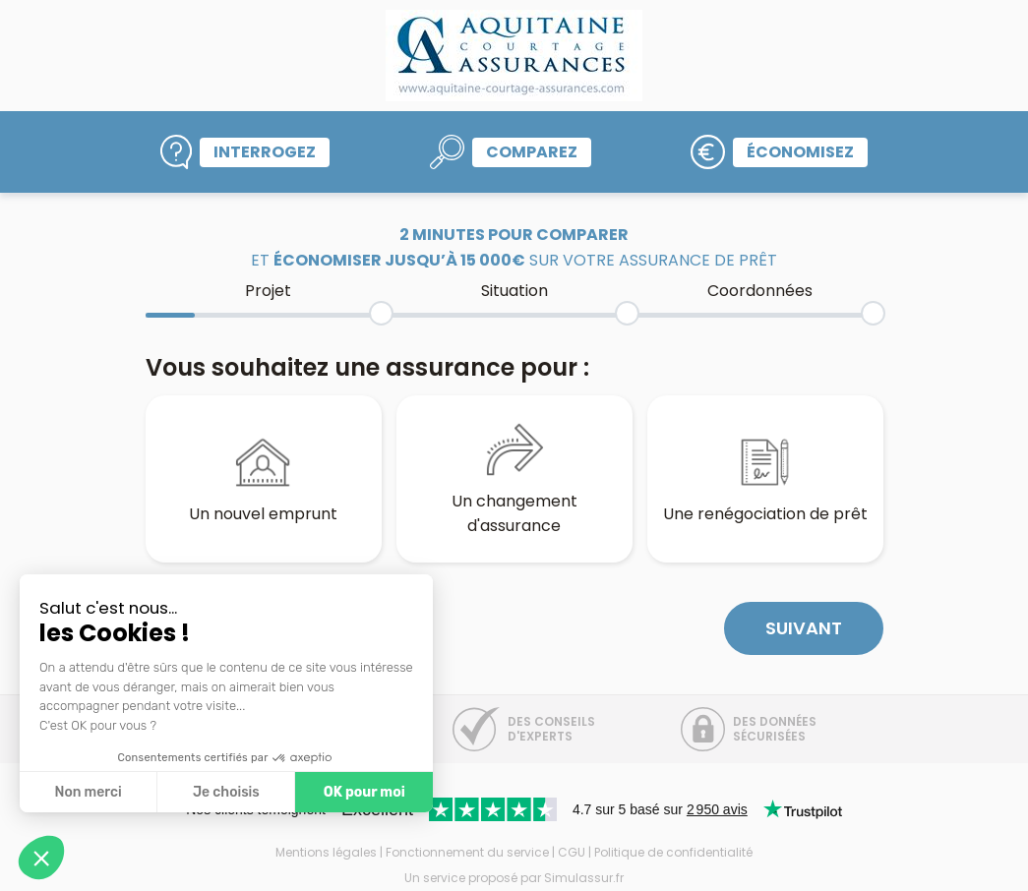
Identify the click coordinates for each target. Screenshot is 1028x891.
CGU (571, 852)
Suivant (803, 628)
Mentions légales (326, 852)
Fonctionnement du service (467, 852)
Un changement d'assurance (514, 478)
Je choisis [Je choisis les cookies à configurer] (226, 792)
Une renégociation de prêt (765, 479)
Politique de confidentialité (673, 852)
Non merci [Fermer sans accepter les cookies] (87, 792)
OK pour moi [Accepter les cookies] (364, 792)
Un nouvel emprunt (263, 479)
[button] (41, 857)
